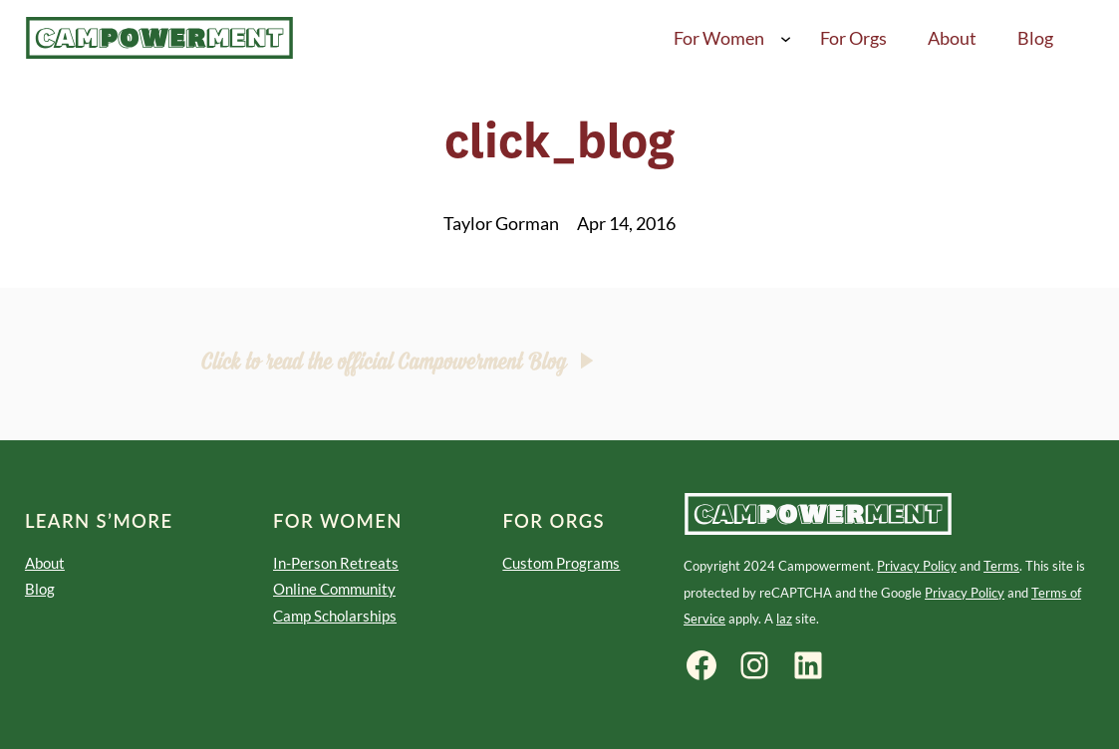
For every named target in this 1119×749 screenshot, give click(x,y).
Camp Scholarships (335, 615)
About (45, 563)
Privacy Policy (917, 566)
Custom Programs (561, 563)
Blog (40, 589)
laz (784, 618)
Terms (1001, 566)
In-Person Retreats (336, 563)
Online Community (334, 589)
